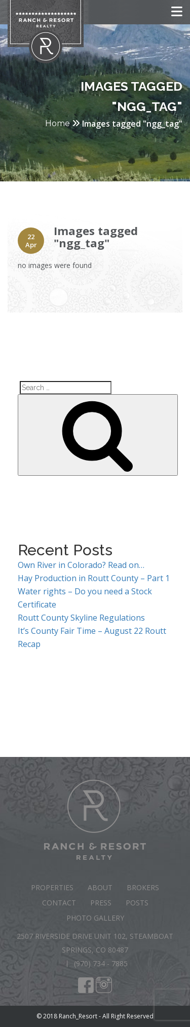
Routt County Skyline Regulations (81, 617)
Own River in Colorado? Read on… (81, 564)
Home (57, 123)
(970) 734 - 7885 (101, 963)
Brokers (143, 887)
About (100, 887)
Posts (137, 902)
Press (100, 902)
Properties (52, 887)
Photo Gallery (95, 918)
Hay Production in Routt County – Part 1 (94, 578)
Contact (59, 902)
